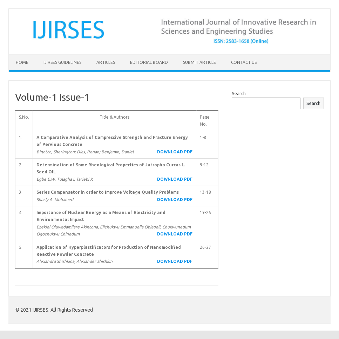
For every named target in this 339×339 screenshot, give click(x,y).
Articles (105, 62)
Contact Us (244, 62)
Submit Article (199, 62)
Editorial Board (149, 62)
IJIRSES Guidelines (62, 62)
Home (22, 62)
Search (239, 93)
